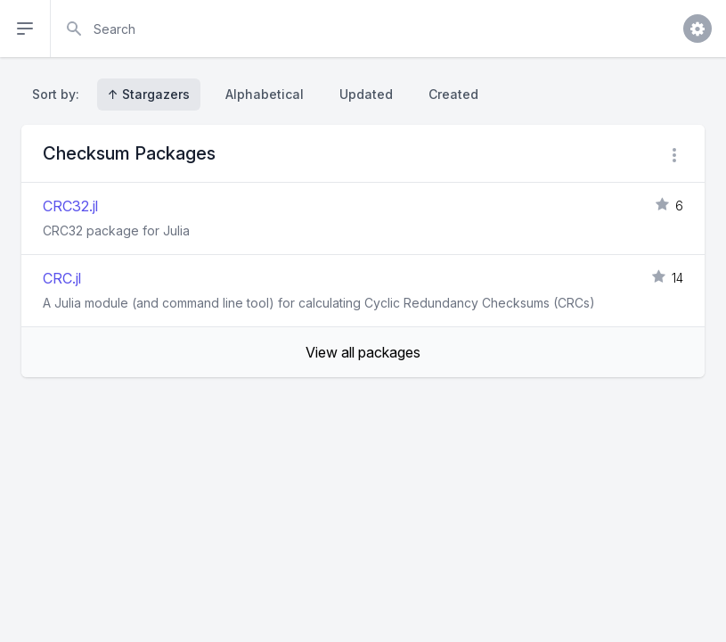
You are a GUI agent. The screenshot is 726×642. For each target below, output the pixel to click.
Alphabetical (264, 94)
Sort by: (59, 94)
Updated (366, 94)
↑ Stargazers (149, 94)
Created (453, 94)
